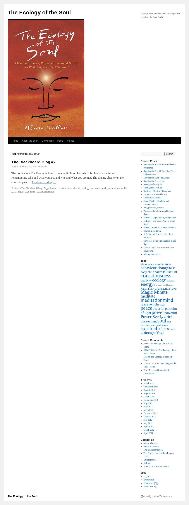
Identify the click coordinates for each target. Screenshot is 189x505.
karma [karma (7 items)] (145, 288)
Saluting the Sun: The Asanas (157, 177)
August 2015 (149, 390)
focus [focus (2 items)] (160, 285)
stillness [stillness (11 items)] (164, 329)
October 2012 (150, 416)
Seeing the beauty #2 (153, 184)
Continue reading (44, 182)
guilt (104, 188)
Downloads (48, 140)
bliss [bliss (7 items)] (172, 268)
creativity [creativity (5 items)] (146, 280)
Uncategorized (150, 459)
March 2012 (149, 430)
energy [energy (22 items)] (147, 284)
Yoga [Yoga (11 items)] (160, 333)
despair (77, 188)
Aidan (44, 166)
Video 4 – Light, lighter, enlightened (160, 217)
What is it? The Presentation (156, 466)
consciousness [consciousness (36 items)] (156, 276)
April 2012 (148, 426)
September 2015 (151, 386)
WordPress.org (150, 486)
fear (92, 188)
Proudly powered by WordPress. (158, 496)
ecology (85, 188)
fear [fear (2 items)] (155, 285)
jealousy (112, 188)
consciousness (65, 188)
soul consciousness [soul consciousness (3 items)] (159, 325)
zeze (145, 356)
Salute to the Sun (151, 446)
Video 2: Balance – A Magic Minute (160, 227)
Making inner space (152, 254)
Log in (147, 476)
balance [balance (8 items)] (165, 264)
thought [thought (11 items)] (150, 333)
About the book (30, 140)
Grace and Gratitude (152, 197)
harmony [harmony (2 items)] (170, 285)
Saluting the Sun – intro (154, 181)
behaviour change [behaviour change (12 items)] (155, 268)
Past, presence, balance (154, 207)
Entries (149, 479)
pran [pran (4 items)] (163, 317)
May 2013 (148, 410)
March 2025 (149, 383)
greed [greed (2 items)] (164, 285)
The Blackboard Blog (31, 188)
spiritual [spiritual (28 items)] (149, 328)
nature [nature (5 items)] (144, 304)
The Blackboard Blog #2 (33, 162)
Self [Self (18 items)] (170, 316)
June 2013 (148, 406)
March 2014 (149, 396)
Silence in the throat (152, 231)
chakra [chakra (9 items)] (157, 272)
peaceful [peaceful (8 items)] (158, 308)
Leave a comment (45, 191)
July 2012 (148, 420)
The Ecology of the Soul (39, 12)
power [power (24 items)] (158, 312)
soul (27, 191)
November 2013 (151, 400)
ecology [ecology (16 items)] (159, 280)
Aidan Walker (150, 350)
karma (120, 188)
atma (53, 188)
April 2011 (148, 433)
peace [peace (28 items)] (146, 308)
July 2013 (148, 403)
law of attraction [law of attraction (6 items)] (160, 288)
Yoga (32, 191)
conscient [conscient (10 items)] (170, 272)
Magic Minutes (150, 443)
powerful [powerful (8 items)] (170, 313)
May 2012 (148, 423)
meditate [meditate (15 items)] (148, 296)
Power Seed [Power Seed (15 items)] (151, 316)
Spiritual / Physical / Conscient (157, 191)
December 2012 (151, 413)
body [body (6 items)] (144, 272)
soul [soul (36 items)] (161, 321)
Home (15, 140)
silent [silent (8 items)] (153, 321)
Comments (151, 483)
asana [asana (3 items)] (157, 264)
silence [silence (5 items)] (145, 321)
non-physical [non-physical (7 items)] (156, 304)
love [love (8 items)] (173, 288)
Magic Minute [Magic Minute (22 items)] (154, 292)
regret (20, 191)
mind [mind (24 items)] (168, 300)
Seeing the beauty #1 (153, 187)
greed (98, 188)
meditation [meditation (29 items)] (152, 300)
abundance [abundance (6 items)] (147, 264)
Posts (60, 140)
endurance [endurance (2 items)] (170, 281)
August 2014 (149, 393)
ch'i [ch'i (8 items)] (149, 272)
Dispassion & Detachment (155, 194)
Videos (70, 140)
